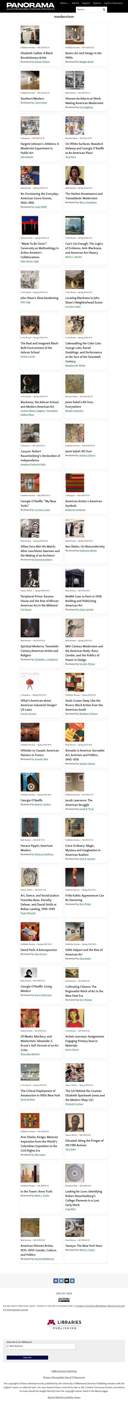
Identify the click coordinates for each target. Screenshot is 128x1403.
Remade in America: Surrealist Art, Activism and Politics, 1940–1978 (84, 755)
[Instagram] (61, 1280)
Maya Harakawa (88, 202)
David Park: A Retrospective (39, 950)
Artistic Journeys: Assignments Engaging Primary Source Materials (84, 1041)
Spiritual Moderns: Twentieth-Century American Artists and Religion (40, 651)
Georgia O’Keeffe (31, 800)
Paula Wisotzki (28, 913)
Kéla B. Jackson (87, 859)
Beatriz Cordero (43, 804)
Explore (97, 3)
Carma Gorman (28, 714)
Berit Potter (85, 904)
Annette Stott (41, 759)
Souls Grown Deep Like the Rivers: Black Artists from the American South (84, 705)
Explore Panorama (113, 3)
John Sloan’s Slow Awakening (39, 298)
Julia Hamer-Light (30, 261)
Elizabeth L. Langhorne (46, 659)
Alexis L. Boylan (73, 257)
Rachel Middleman (44, 1259)
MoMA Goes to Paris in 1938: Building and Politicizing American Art (83, 601)
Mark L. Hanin (42, 1195)
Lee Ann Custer (73, 306)
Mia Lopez (40, 1154)
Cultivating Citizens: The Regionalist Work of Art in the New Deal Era (84, 991)
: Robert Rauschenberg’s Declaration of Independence (40, 456)
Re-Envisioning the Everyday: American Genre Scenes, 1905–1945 (40, 198)
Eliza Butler (85, 958)
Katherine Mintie (88, 550)
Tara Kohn (70, 157)
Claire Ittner (41, 102)
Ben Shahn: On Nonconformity (85, 546)
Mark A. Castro (87, 1250)
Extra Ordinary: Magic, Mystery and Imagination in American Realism (82, 850)
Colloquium (25, 138)
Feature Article (26, 591)
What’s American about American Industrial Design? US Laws (39, 705)
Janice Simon (72, 1049)
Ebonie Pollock (42, 62)
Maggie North (87, 62)
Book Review (70, 93)
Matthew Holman (89, 714)
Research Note (71, 138)
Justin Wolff (41, 207)
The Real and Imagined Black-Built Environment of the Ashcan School (40, 348)
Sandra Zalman (87, 455)
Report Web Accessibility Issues (64, 1397)
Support (86, 3)
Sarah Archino (28, 1099)
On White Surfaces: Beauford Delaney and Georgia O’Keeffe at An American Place (84, 148)
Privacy (47, 1377)
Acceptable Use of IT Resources (68, 1377)
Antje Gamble (87, 609)
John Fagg (25, 302)
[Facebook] (55, 1280)
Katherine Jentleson (75, 510)
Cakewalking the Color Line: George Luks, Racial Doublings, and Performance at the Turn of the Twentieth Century (83, 352)
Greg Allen (70, 1209)
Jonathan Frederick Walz (33, 464)
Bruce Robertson (43, 995)
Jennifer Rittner (87, 664)
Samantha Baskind (30, 1054)
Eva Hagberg (86, 107)
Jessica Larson (28, 356)
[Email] (66, 1280)
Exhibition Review (28, 48)
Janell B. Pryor (87, 809)
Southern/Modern (32, 98)
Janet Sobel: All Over (78, 451)
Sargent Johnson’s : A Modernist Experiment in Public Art (40, 148)
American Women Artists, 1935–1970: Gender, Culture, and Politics (39, 1250)
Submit (75, 3)
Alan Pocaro (41, 954)
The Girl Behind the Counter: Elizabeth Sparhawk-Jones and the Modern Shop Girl (85, 1095)
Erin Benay (26, 609)
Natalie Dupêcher (74, 411)
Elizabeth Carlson (74, 1104)
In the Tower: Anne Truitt (36, 1191)
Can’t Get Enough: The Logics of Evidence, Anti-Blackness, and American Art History (84, 248)
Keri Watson (86, 1000)
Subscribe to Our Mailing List (41, 1345)
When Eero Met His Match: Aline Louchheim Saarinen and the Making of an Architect (40, 551)
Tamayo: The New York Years (83, 1246)
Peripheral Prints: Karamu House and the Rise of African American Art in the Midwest (39, 601)
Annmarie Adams (43, 559)
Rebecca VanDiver (44, 854)
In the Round (70, 238)
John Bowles (27, 157)
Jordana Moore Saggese (33, 411)
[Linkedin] (72, 1280)
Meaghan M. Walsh (75, 365)
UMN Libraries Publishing (64, 1371)
